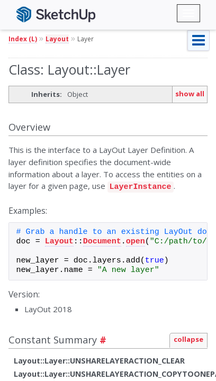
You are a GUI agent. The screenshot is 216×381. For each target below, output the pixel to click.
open (135, 240)
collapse (188, 337)
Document (102, 240)
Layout (57, 38)
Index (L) (22, 38)
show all (189, 93)
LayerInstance (141, 185)
